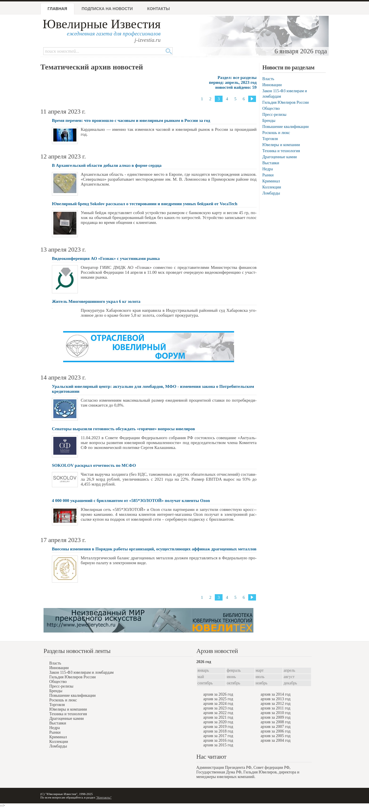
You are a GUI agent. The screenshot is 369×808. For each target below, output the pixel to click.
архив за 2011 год (275, 708)
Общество (271, 108)
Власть (268, 79)
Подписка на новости (107, 8)
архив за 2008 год (276, 722)
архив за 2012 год (276, 703)
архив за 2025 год (218, 699)
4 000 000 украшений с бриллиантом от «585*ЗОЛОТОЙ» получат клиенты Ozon (131, 500)
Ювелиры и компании (281, 145)
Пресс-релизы (274, 114)
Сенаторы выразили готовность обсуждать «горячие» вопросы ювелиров (123, 428)
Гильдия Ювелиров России (285, 102)
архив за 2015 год (218, 745)
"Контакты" (104, 797)
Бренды (268, 120)
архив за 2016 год (218, 740)
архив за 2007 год (276, 726)
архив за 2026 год (218, 694)
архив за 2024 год (218, 703)
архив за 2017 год (218, 736)
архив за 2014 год (276, 694)
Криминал (271, 181)
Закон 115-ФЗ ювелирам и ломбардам (81, 672)
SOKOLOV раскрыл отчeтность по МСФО (94, 465)
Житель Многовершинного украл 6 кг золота (96, 301)
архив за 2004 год (276, 740)
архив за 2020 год (218, 722)
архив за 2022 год (218, 713)
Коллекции (271, 187)
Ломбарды (271, 193)
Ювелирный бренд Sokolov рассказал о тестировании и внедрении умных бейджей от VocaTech (144, 203)
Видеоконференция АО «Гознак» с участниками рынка (106, 258)
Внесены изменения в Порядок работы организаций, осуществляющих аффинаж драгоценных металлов (154, 549)
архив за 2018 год (218, 731)
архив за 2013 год (276, 699)
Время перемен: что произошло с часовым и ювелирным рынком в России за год (131, 120)
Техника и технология (281, 151)
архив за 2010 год (276, 713)
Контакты (158, 8)
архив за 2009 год (276, 717)
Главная (57, 8)
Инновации (272, 85)
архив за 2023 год (218, 708)
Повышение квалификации (285, 126)
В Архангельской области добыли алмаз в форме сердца (106, 165)
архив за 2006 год (276, 731)
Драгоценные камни (279, 157)
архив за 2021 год (218, 717)
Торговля (270, 139)
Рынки (268, 175)
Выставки (270, 163)
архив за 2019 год (218, 726)
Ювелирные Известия (102, 24)
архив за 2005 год (276, 736)
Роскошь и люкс (276, 133)
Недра (267, 169)
